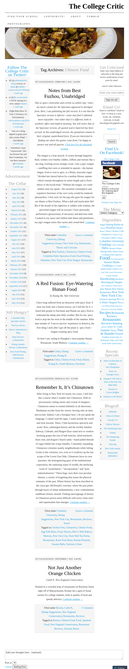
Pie (119, 302)
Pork (112, 306)
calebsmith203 (20, 80)
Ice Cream (117, 266)
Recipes (105, 313)
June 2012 (16, 197)
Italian (108, 269)
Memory (47, 536)
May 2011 (16, 252)
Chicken (115, 231)
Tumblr (93, 16)
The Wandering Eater (113, 428)
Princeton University (109, 309)
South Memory (66, 364)
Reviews (87, 519)
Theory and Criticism (66, 247)
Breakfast (111, 227)
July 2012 (17, 193)
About (76, 16)
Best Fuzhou (58, 251)
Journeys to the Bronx (112, 396)
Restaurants (85, 243)
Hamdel (108, 262)
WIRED (21, 87)
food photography (117, 259)
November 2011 (16, 227)
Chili (121, 231)
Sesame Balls (58, 544)
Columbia (19, 163)
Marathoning (107, 278)
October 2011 (16, 231)
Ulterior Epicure (112, 424)
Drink (111, 254)
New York (118, 292)
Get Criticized (112, 67)
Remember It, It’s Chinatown (65, 387)
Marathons (119, 279)
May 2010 (16, 303)
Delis (105, 248)
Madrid (115, 276)
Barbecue (119, 224)
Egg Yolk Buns (48, 531)
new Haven (106, 288)
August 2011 (16, 240)
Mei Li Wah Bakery (82, 531)
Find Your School (23, 16)
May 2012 (16, 202)
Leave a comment (84, 235)
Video (112, 340)
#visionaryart (18, 123)
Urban (79, 544)
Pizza (108, 306)
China (57, 351)
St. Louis (117, 326)
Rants (119, 309)
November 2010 (16, 277)
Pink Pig (112, 444)
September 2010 (16, 286)
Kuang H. (62, 355)
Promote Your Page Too (112, 202)
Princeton (118, 306)
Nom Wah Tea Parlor (79, 536)
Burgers (119, 228)
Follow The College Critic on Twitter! (17, 71)
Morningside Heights (111, 282)
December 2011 (16, 223)
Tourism (70, 544)
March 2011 (16, 261)
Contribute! (54, 16)
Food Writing (83, 256)
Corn (113, 245)
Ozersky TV (112, 420)
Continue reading (78, 343)
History (67, 531)
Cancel (8, 666)
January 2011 (16, 269)
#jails (13, 87)
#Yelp (13, 83)
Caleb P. (68, 608)
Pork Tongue (73, 260)
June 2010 (16, 298)
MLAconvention (20, 97)
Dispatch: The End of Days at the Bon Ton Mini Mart (113, 381)
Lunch (111, 272)
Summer (105, 330)
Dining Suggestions (51, 612)
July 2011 (16, 244)
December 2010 (16, 273)
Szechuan (80, 364)
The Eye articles (18, 325)
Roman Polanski (82, 540)
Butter (102, 231)
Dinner (115, 251)
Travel (67, 523)
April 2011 (16, 256)
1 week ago (18, 93)
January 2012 (16, 219)
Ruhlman (112, 411)
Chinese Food (84, 251)
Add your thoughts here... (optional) (64, 654)
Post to (8, 662)
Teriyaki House (71, 628)
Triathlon (105, 337)
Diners (119, 248)
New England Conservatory (64, 624)
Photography (19, 24)
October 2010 (16, 282)
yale (116, 340)
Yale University (114, 343)
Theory (113, 330)
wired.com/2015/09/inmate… (21, 90)
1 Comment (87, 608)
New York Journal (112, 448)
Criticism (120, 245)
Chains (108, 231)
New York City (70, 243)
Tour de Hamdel (111, 331)
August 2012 (16, 189)
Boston (59, 608)
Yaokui (113, 432)
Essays (58, 243)
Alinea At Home (113, 416)
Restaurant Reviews (115, 314)
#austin (24, 103)
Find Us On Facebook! (112, 150)
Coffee (113, 238)
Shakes (110, 327)
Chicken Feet (58, 527)
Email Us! (111, 129)
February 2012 (16, 214)
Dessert (112, 248)
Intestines (45, 260)
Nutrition (103, 299)
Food (72, 256)
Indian (103, 269)
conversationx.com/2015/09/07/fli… (23, 120)
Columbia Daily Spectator (56, 256)
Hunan (86, 359)
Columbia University (112, 241)
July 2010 (16, 294)
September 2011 (16, 235)
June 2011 (16, 248)
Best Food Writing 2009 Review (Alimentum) (18, 354)
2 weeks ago (18, 143)
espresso (118, 255)
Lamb (115, 268)
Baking (109, 224)
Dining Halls (106, 251)
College (119, 238)
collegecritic (46, 82)
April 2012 (16, 206)
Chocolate (105, 238)
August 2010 (16, 290)
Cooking (105, 244)
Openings (112, 299)
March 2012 (16, 210)
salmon (104, 327)
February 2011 (16, 265)
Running (117, 323)
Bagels (103, 225)
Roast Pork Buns (64, 540)
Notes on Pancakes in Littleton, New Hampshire (113, 364)
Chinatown (71, 251)
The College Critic (96, 6)
